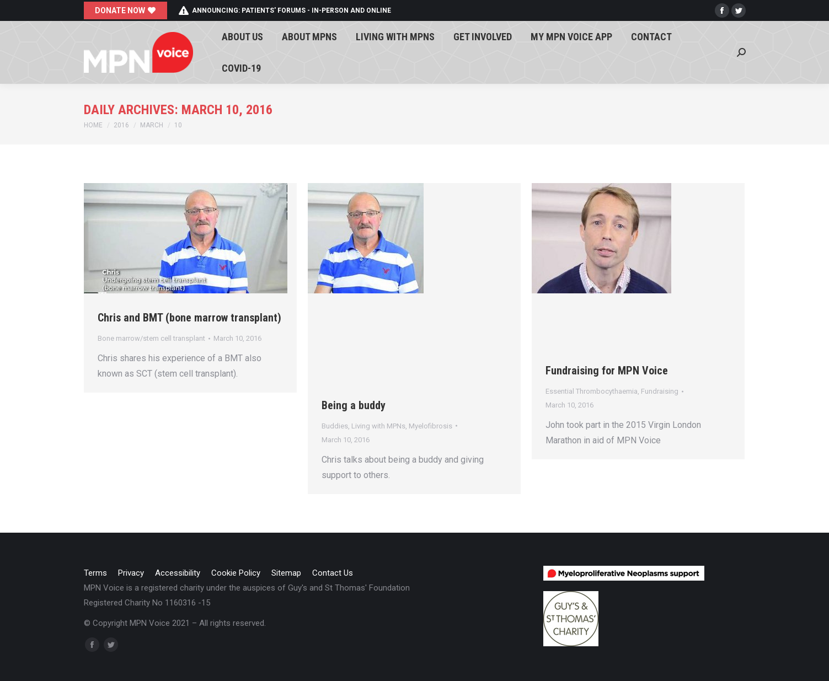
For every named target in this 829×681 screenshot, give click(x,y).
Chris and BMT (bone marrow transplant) (189, 317)
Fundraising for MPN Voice (606, 370)
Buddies (335, 426)
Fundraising (659, 391)
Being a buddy (354, 405)
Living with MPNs (378, 426)
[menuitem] (242, 36)
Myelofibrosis (430, 426)
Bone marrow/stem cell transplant (151, 338)
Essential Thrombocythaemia (591, 391)
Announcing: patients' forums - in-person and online (284, 10)
